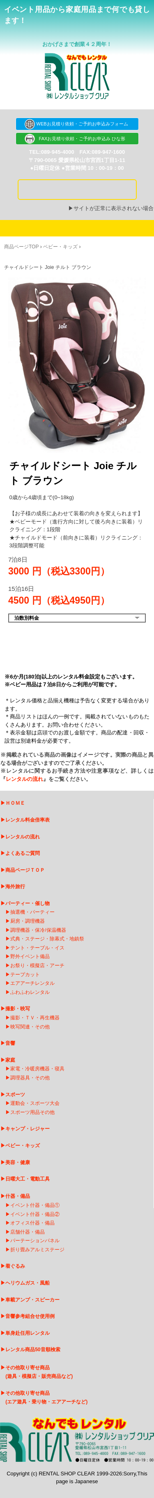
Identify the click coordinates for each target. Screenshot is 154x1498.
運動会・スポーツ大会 (35, 1103)
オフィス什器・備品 (32, 1223)
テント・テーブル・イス (37, 948)
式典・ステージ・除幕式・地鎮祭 (47, 939)
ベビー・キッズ (60, 247)
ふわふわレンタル (30, 992)
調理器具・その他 (30, 1078)
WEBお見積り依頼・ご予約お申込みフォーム (77, 123)
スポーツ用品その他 (32, 1112)
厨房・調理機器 (27, 921)
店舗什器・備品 (27, 1232)
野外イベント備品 (30, 956)
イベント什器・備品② (35, 1214)
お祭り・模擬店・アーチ (37, 965)
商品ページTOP (21, 247)
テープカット (25, 974)
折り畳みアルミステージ (37, 1250)
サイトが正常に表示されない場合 (114, 208)
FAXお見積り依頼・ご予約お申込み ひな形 (77, 138)
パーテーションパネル (35, 1240)
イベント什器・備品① (35, 1205)
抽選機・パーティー (32, 912)
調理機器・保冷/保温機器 (38, 930)
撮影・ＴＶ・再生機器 (35, 1018)
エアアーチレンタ (30, 983)
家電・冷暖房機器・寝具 (37, 1069)
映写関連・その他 (30, 1027)
